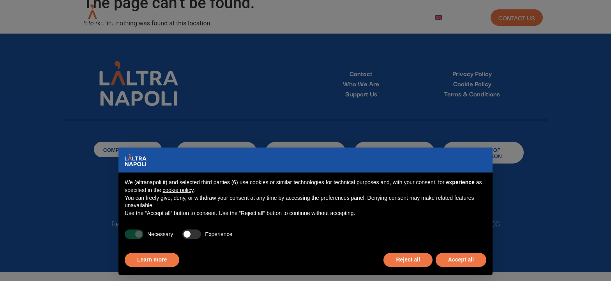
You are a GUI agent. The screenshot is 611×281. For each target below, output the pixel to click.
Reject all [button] (408, 259)
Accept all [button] (461, 259)
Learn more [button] (152, 259)
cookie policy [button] (177, 190)
